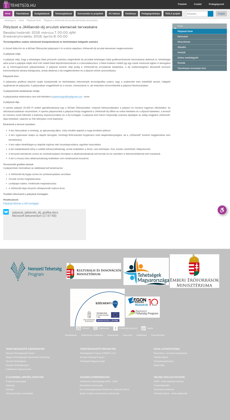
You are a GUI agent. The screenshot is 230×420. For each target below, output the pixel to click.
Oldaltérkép (141, 335)
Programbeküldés (162, 385)
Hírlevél (85, 328)
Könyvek (10, 389)
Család (198, 4)
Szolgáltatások (42, 13)
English (221, 13)
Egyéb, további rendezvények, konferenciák (99, 393)
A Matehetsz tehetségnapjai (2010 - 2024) (99, 381)
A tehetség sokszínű (128, 328)
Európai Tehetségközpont (17, 365)
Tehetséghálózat (63, 13)
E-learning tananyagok (16, 381)
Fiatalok (182, 4)
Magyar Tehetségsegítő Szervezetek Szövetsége (28, 357)
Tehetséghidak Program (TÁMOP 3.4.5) (97, 353)
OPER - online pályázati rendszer (169, 381)
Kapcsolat (127, 335)
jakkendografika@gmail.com (67, 96)
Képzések (10, 385)
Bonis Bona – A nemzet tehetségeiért (170, 353)
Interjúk (181, 52)
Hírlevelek (183, 36)
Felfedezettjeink (161, 357)
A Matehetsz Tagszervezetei (18, 369)
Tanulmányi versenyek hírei (192, 68)
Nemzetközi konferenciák (91, 385)
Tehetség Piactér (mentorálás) (19, 393)
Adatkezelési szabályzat (92, 335)
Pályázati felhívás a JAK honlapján (21, 203)
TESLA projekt (172, 13)
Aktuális (182, 47)
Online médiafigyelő (188, 57)
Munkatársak (71, 335)
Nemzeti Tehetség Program (92, 357)
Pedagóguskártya (151, 13)
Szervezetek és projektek (90, 13)
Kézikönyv (130, 13)
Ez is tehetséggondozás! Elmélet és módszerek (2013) (104, 389)
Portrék (181, 63)
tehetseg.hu (10, 20)
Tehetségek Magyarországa (92, 361)
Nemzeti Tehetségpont (16, 361)
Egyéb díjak (159, 365)
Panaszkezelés (158, 335)
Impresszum (113, 335)
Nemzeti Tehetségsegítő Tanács (20, 353)
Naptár (150, 328)
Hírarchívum (184, 42)
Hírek (8, 13)
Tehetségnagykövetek (163, 361)
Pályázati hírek (34, 20)
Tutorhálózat (22, 13)
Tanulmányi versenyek (164, 389)
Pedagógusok (216, 4)
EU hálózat (114, 13)
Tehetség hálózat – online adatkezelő (170, 393)
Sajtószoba (104, 328)
